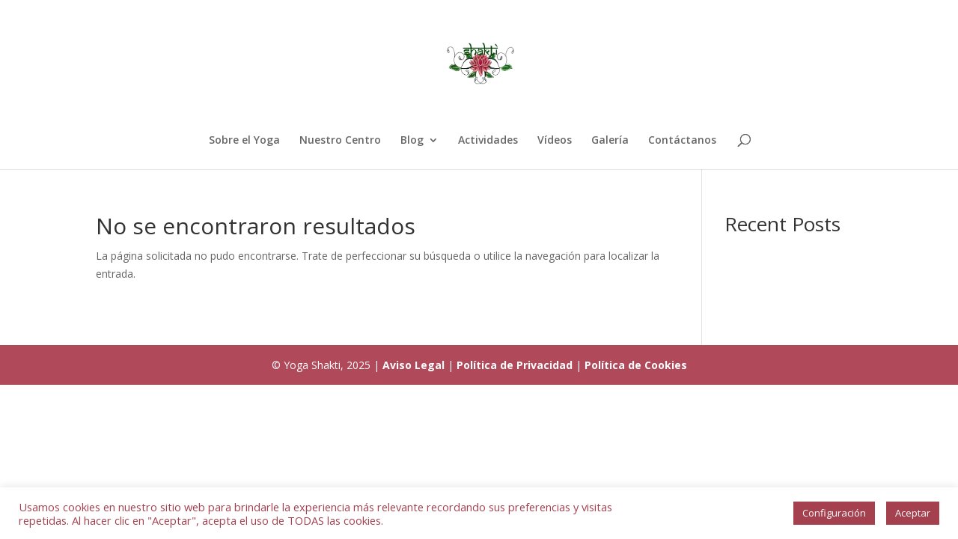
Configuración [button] (834, 513)
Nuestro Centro (340, 141)
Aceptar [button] (912, 513)
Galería (610, 141)
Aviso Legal (413, 365)
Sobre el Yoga (244, 141)
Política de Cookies (636, 365)
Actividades (488, 141)
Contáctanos (682, 141)
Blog (412, 141)
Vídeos (554, 141)
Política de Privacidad (515, 365)
